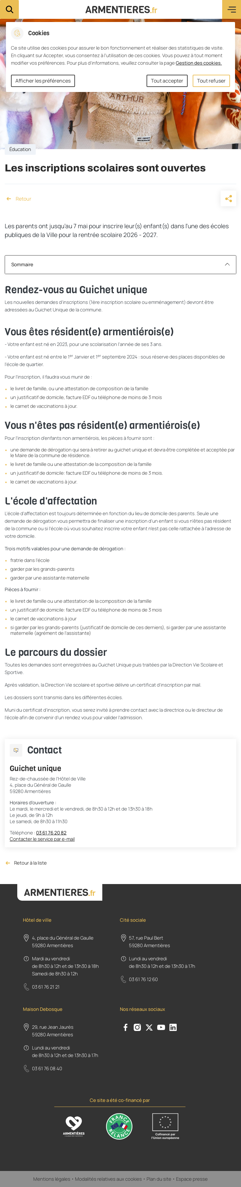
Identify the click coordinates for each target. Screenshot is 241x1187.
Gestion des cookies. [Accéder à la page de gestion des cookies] (199, 63)
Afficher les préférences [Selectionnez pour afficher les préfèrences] (43, 80)
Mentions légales (51, 1179)
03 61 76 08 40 (47, 1068)
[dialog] (120, 57)
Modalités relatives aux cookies (108, 1179)
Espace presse (192, 1179)
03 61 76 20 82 (51, 833)
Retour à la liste (26, 863)
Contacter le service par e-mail (42, 839)
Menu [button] (231, 9)
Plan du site (159, 1179)
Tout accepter (167, 80)
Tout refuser (211, 80)
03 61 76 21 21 (46, 987)
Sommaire (120, 264)
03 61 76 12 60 (143, 979)
